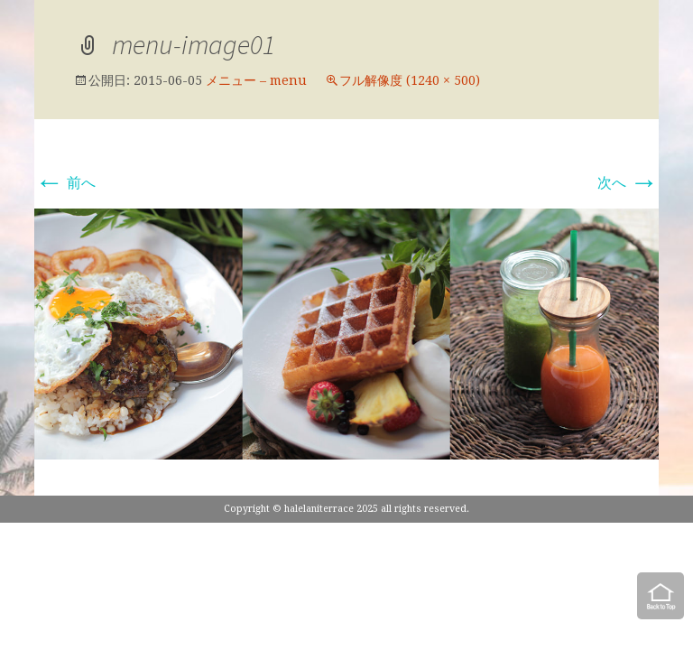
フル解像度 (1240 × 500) (409, 80)
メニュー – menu (256, 80)
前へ (65, 182)
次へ (628, 182)
